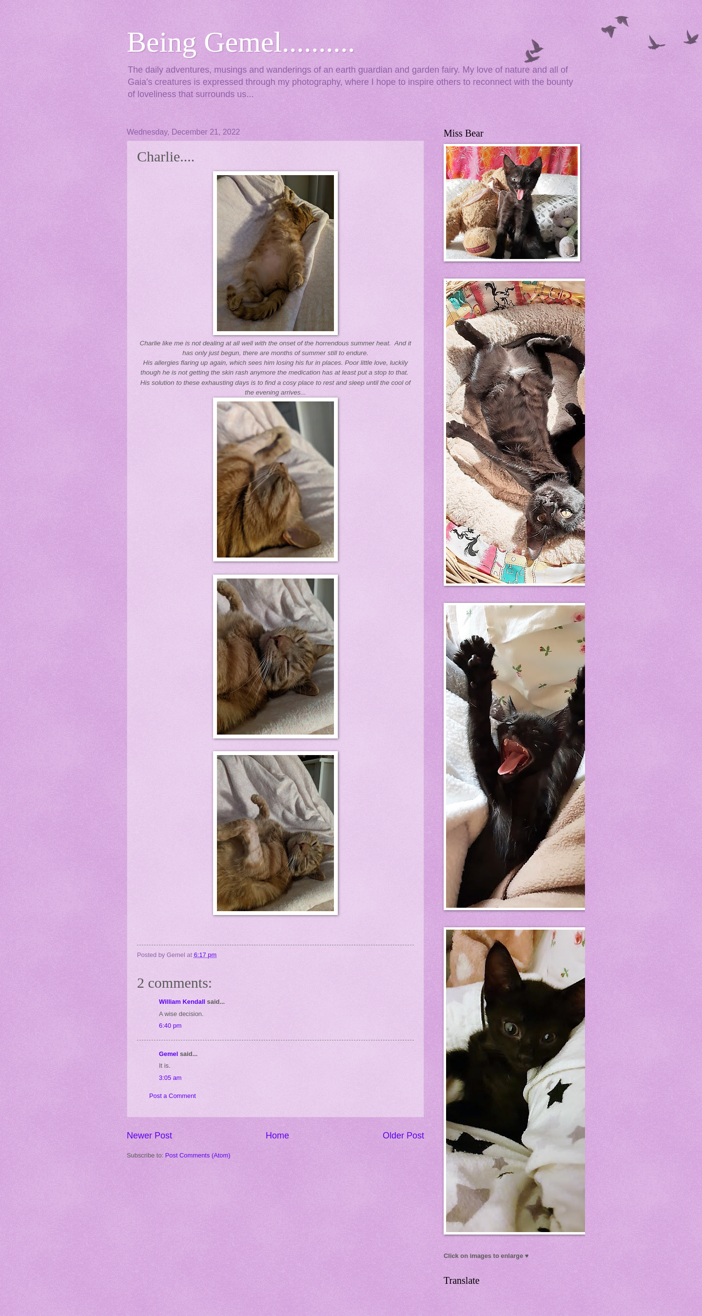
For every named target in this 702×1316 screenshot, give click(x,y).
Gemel (168, 1053)
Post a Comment (172, 1095)
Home (277, 1135)
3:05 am (170, 1077)
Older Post (403, 1135)
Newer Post (149, 1135)
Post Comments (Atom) (198, 1155)
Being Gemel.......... (241, 42)
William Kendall (182, 1001)
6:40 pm (170, 1025)
